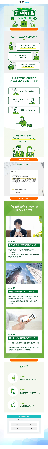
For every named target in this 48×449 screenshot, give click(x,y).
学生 (17, 424)
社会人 (31, 424)
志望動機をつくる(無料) (24, 159)
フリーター (31, 428)
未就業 (17, 428)
